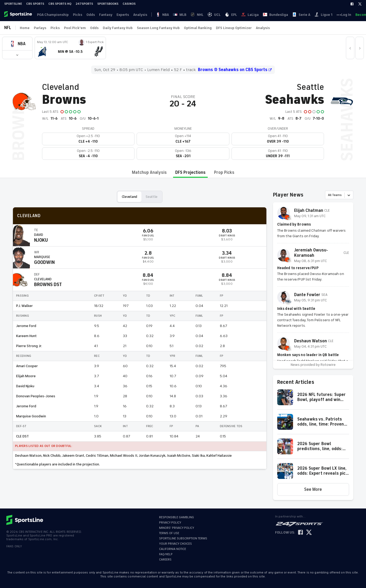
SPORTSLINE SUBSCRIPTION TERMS (183, 538)
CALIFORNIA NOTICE (172, 549)
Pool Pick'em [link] (75, 28)
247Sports (84, 4)
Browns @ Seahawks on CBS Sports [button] (235, 70)
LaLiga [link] (201, 14)
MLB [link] (160, 14)
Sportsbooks (107, 4)
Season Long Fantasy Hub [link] (158, 28)
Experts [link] (117, 14)
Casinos (129, 4)
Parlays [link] (40, 28)
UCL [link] (180, 14)
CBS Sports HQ (59, 4)
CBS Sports (35, 4)
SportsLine (13, 4)
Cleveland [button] (129, 196)
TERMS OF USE (169, 533)
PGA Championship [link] (52, 14)
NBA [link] (150, 14)
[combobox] (328, 195)
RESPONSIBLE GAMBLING (176, 517)
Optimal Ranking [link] (198, 28)
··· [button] (264, 14)
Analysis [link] (134, 14)
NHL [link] (170, 14)
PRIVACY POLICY (170, 523)
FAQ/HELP (166, 554)
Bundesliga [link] (219, 14)
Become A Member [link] (346, 14)
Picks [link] (75, 14)
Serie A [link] (238, 14)
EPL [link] (190, 14)
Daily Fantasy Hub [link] (118, 28)
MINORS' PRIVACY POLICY (176, 528)
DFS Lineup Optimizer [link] (234, 28)
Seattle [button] (151, 196)
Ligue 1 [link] (252, 14)
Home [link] (25, 28)
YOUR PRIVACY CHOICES (175, 544)
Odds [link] (87, 14)
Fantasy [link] (101, 14)
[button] (17, 54)
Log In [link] (322, 14)
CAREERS (165, 560)
